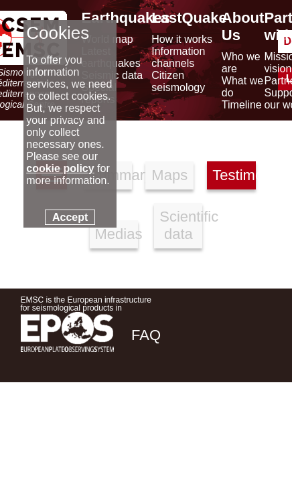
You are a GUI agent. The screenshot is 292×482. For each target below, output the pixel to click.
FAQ (146, 335)
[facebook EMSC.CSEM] (142, 429)
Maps (169, 175)
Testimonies (233, 175)
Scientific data (180, 225)
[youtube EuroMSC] (252, 429)
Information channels (178, 57)
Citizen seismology (178, 81)
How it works (181, 39)
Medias (116, 234)
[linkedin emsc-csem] (215, 429)
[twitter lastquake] (179, 429)
